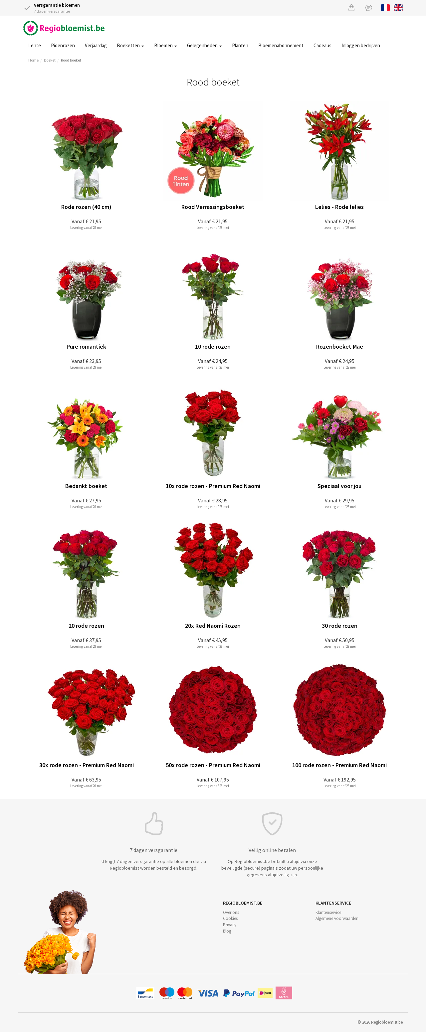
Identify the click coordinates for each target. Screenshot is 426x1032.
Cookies (230, 918)
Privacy (229, 925)
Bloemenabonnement (281, 45)
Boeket (50, 60)
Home (33, 60)
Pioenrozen (63, 45)
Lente (34, 45)
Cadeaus (322, 45)
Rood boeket (71, 60)
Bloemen (165, 45)
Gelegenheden (204, 45)
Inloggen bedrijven (360, 45)
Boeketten (130, 45)
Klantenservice (328, 912)
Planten (240, 45)
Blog (227, 931)
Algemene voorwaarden (337, 918)
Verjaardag (96, 45)
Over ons (231, 912)
